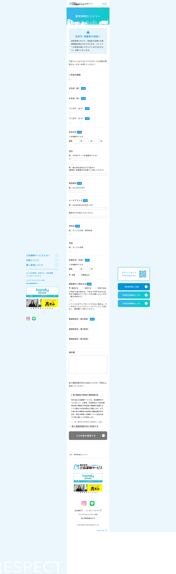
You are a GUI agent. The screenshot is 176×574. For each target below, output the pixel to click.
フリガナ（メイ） (76, 126)
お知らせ (41, 273)
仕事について (32, 260)
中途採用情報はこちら (132, 303)
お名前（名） (74, 102)
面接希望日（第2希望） (79, 359)
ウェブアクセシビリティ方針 (88, 550)
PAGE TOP (100, 566)
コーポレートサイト (92, 546)
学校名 (72, 247)
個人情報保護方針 (87, 554)
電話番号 (73, 198)
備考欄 (72, 387)
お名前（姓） (74, 90)
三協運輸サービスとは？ (38, 255)
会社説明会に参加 (131, 286)
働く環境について (34, 264)
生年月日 (73, 141)
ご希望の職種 (74, 74)
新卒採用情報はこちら (132, 295)
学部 (71, 266)
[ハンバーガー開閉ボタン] (104, 3)
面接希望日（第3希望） (79, 371)
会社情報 (78, 546)
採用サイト (81, 3)
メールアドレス (75, 218)
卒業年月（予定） (76, 285)
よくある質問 (31, 273)
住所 (71, 161)
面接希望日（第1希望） (79, 346)
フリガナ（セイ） (76, 114)
